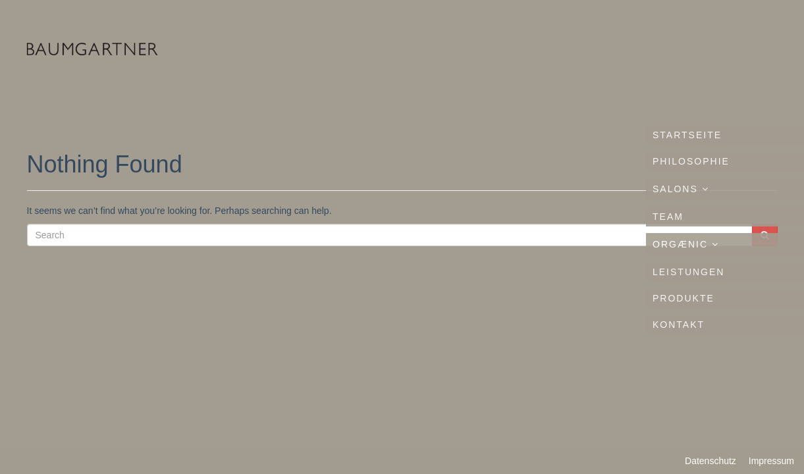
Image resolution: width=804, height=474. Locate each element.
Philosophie (691, 161)
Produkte (683, 298)
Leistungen (688, 272)
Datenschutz (710, 461)
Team (668, 216)
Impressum (771, 461)
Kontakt (679, 324)
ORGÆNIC (686, 244)
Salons (681, 189)
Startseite (687, 135)
